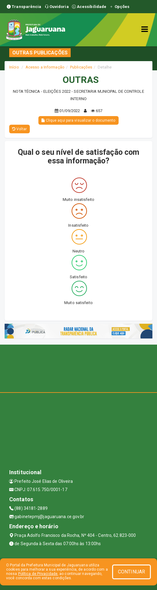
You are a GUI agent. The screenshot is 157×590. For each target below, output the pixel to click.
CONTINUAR (131, 572)
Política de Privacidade (37, 574)
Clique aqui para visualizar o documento (78, 120)
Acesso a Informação (45, 67)
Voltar (19, 129)
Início (14, 67)
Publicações (81, 67)
